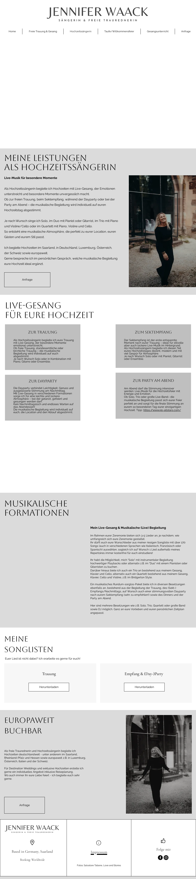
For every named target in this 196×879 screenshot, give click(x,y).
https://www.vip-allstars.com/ (162, 410)
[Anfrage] (27, 279)
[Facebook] (160, 857)
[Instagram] (166, 857)
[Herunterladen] (49, 687)
